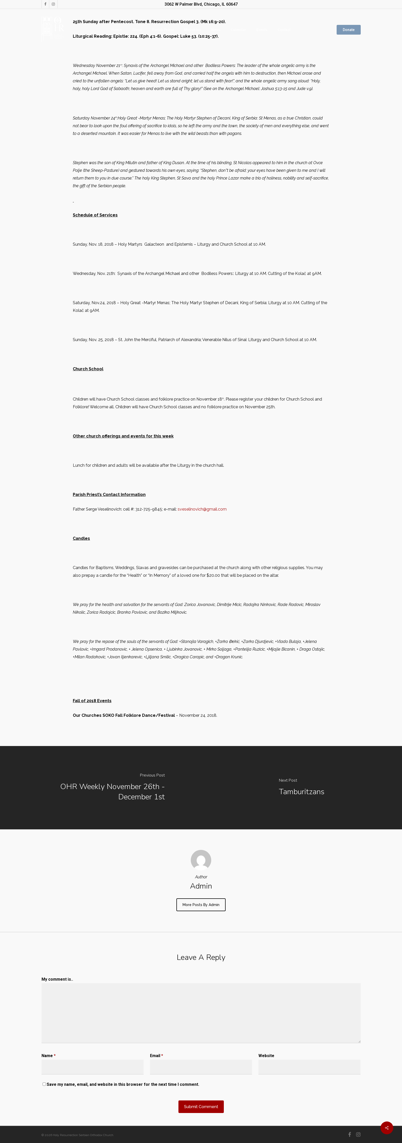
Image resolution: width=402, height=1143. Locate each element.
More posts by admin (201, 905)
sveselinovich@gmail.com (202, 509)
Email (156, 1055)
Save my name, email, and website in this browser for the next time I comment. (123, 1084)
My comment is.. (57, 979)
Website (266, 1055)
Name (49, 1055)
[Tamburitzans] (301, 787)
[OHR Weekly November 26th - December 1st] (100, 787)
